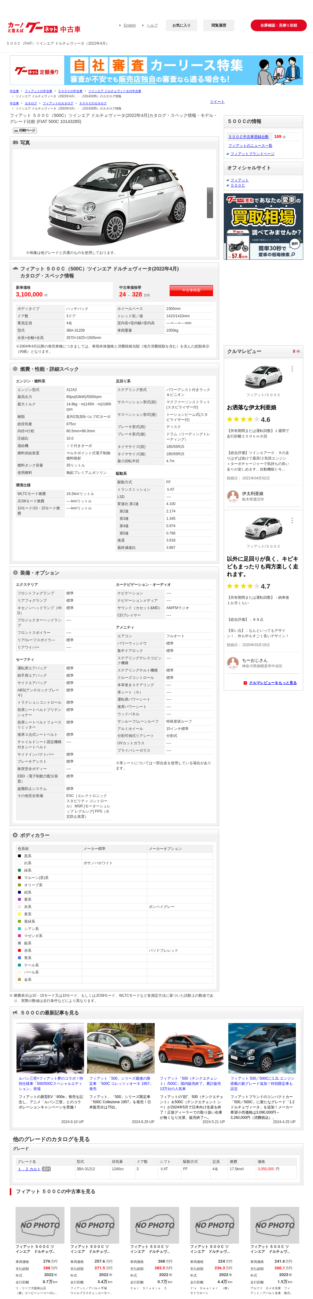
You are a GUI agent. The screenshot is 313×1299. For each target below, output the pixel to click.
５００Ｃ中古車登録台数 (248, 137)
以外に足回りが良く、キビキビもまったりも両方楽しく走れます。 (262, 566)
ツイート (217, 101)
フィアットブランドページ (252, 154)
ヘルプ (152, 25)
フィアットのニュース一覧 (250, 145)
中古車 (14, 91)
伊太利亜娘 (252, 493)
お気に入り (181, 25)
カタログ (31, 103)
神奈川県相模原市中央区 (262, 666)
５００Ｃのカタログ (93, 103)
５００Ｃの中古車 (70, 91)
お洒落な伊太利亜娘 (251, 407)
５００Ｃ (237, 185)
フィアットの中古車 (38, 91)
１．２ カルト (29, 1169)
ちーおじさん (255, 660)
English (130, 25)
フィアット (239, 180)
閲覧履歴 (219, 25)
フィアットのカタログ (58, 103)
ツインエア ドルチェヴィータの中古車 (114, 91)
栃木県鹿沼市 (253, 499)
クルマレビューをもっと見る (273, 683)
